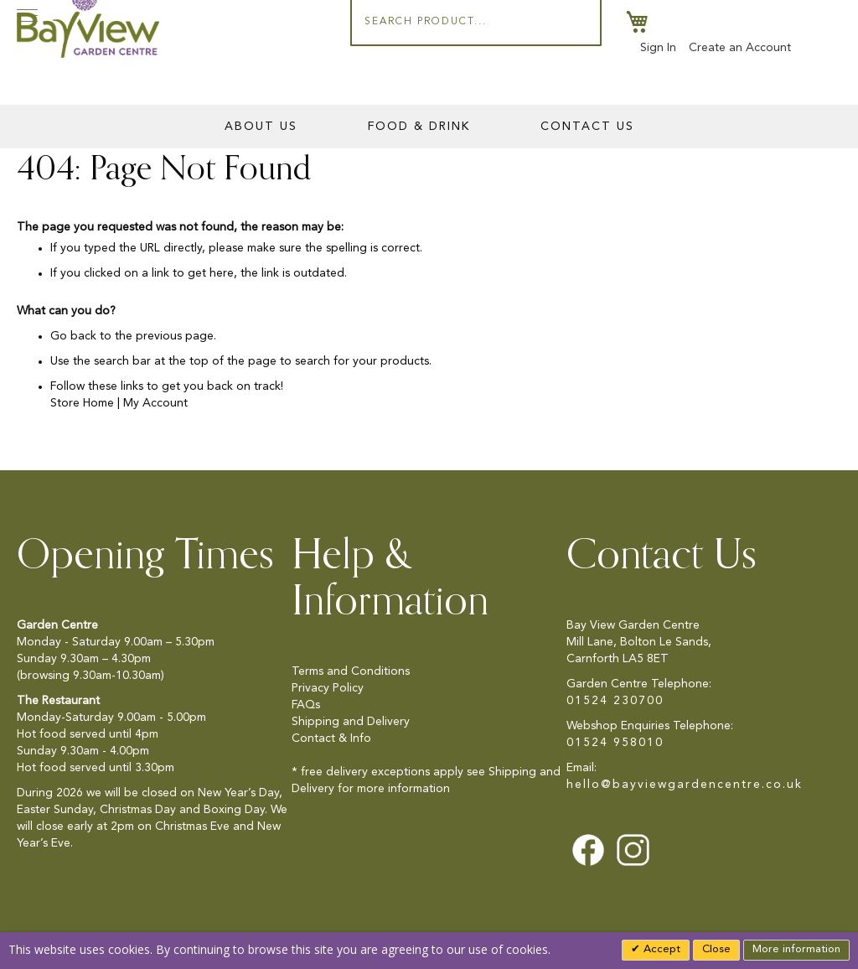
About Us (261, 126)
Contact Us (587, 126)
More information (796, 949)
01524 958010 (615, 743)
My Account (155, 403)
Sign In (658, 48)
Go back (73, 336)
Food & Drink (419, 126)
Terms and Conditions (351, 671)
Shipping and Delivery (351, 722)
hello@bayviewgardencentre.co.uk (684, 784)
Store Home (82, 403)
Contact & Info (331, 738)
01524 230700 (615, 701)
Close (716, 949)
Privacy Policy (328, 688)
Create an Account (740, 48)
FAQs (306, 705)
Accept (660, 949)
